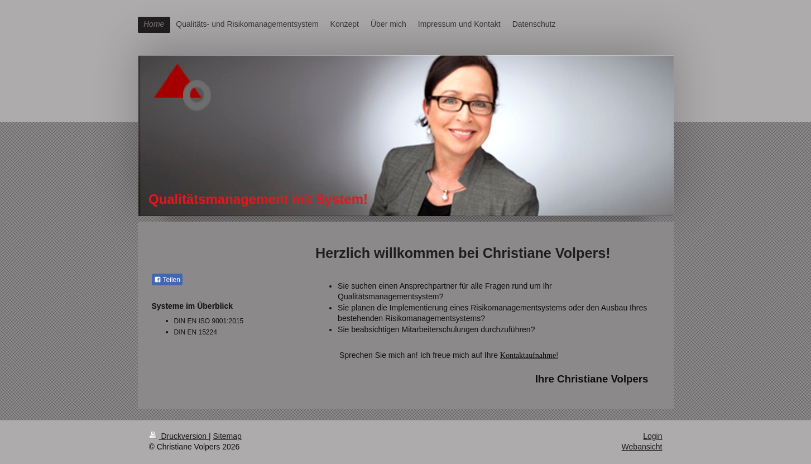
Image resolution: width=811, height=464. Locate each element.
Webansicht (642, 446)
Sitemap (227, 436)
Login (652, 436)
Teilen (167, 280)
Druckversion (179, 436)
